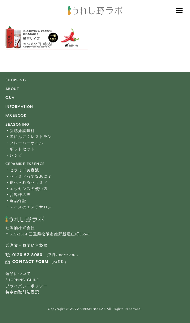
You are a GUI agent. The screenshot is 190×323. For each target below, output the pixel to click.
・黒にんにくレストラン (28, 137)
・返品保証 (16, 201)
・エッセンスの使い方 (26, 189)
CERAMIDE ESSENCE (25, 164)
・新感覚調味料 (20, 131)
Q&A (10, 98)
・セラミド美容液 (22, 170)
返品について (18, 274)
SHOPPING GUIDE (22, 280)
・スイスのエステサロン (28, 207)
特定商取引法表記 (22, 292)
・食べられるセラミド (26, 182)
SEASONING (17, 124)
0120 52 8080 (27, 255)
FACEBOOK (15, 115)
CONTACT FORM (30, 262)
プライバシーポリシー (26, 286)
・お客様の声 (18, 195)
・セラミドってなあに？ (28, 176)
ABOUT (12, 89)
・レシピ (13, 155)
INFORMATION (19, 107)
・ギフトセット (20, 149)
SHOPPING (15, 80)
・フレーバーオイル (24, 143)
